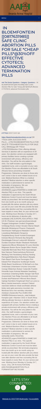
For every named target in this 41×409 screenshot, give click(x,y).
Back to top (37, 402)
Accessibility (34, 399)
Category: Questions (28, 82)
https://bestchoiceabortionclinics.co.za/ (16, 137)
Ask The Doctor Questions (10, 82)
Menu (4, 18)
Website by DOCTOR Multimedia (15, 399)
